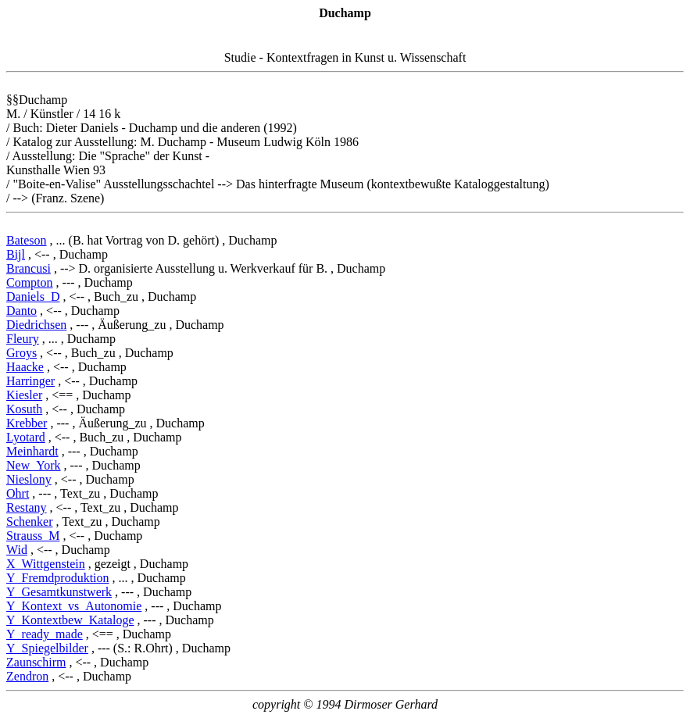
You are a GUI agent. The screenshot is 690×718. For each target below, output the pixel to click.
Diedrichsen (36, 324)
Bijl (15, 254)
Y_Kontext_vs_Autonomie (73, 606)
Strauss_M (32, 535)
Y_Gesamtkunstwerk (59, 591)
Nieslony (29, 479)
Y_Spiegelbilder (47, 648)
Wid (16, 549)
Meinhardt (32, 451)
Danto (21, 310)
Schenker (29, 521)
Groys (21, 352)
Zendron (27, 676)
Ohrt (17, 493)
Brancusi (28, 268)
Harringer (30, 381)
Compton (29, 282)
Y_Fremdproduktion (57, 577)
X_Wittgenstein (45, 563)
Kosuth (24, 409)
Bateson (26, 240)
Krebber (26, 423)
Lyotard (25, 437)
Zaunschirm (36, 662)
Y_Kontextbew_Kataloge (70, 620)
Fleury (22, 338)
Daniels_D (32, 296)
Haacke (25, 366)
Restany (26, 507)
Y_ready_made (44, 634)
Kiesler (24, 395)
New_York (33, 465)
